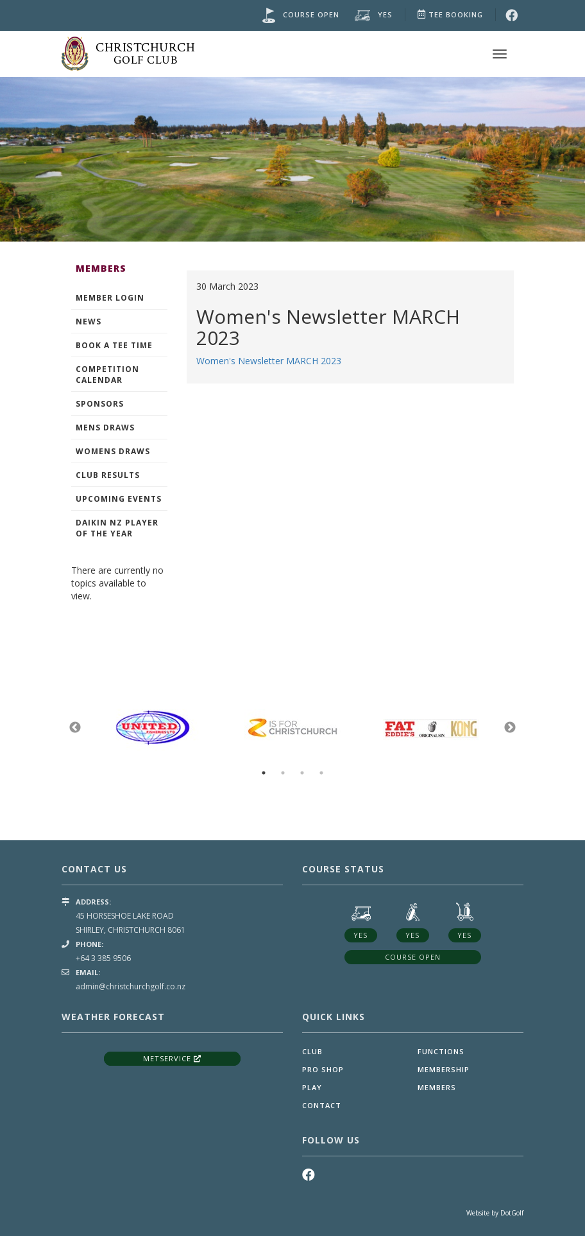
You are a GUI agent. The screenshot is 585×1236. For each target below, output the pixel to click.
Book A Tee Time (114, 345)
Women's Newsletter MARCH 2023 (268, 361)
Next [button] (510, 727)
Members (437, 1087)
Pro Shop (323, 1069)
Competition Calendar (107, 374)
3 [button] (302, 772)
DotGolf (511, 1212)
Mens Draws (105, 427)
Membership (444, 1069)
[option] (292, 158)
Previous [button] (75, 727)
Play (312, 1087)
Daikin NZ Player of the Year (117, 528)
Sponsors (100, 403)
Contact (321, 1105)
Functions (441, 1051)
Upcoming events (119, 498)
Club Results (108, 475)
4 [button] (321, 772)
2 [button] (282, 772)
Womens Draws (113, 451)
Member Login (110, 297)
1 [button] (263, 772)
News (88, 321)
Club (312, 1051)
